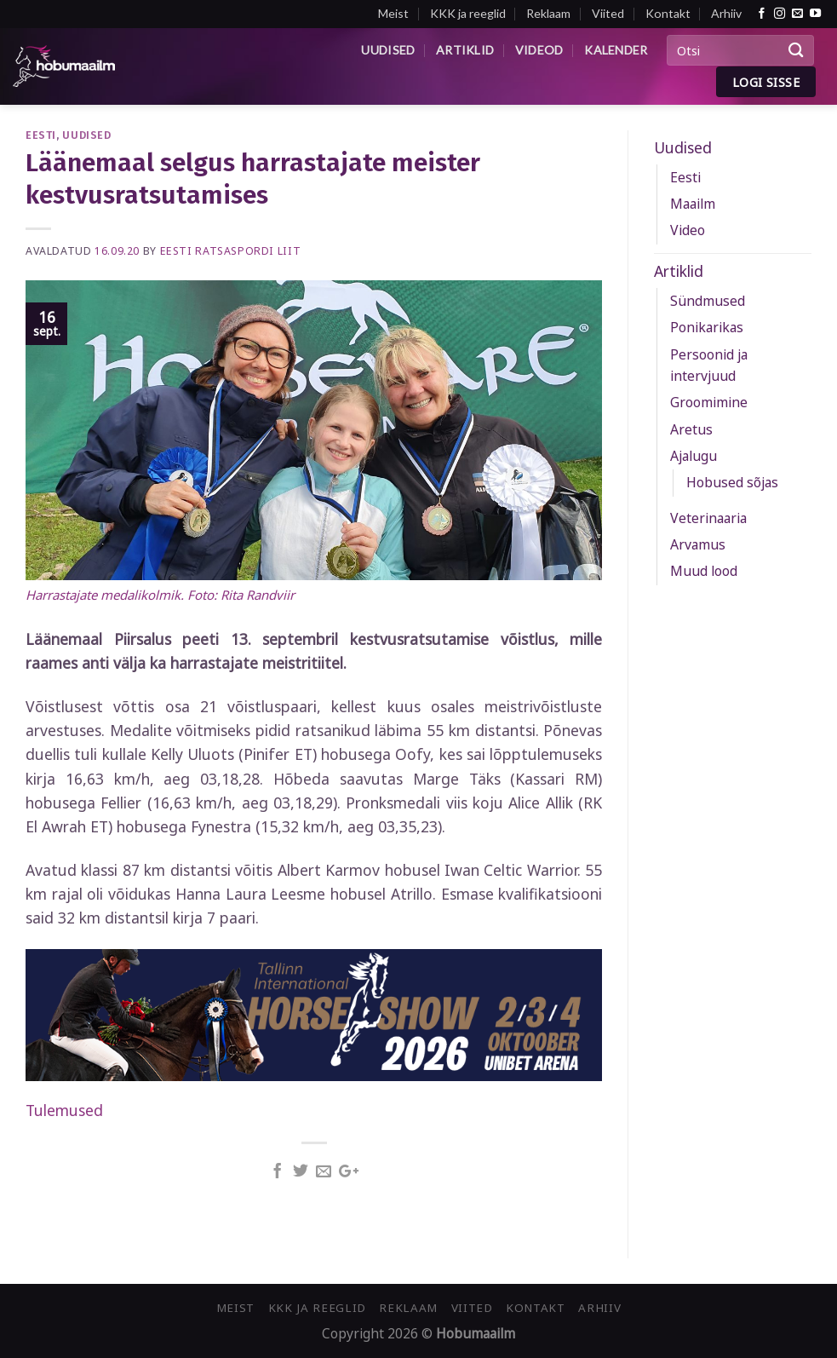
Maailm (692, 203)
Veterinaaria (708, 518)
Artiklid (465, 50)
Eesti (41, 135)
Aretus (691, 429)
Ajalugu (693, 455)
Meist (393, 13)
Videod (539, 50)
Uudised (388, 50)
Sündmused (707, 300)
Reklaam (548, 13)
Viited (608, 13)
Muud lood (703, 570)
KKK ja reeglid (468, 13)
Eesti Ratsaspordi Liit (230, 251)
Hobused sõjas (732, 482)
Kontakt (668, 13)
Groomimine (709, 402)
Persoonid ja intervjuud (709, 365)
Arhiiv (726, 13)
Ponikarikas (706, 327)
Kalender (615, 50)
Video (687, 230)
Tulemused (64, 1110)
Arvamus (697, 544)
